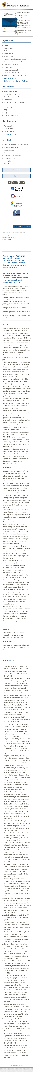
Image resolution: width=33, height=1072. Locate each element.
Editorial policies (9, 158)
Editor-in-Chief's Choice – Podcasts (16, 81)
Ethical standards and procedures (15, 97)
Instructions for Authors (12, 94)
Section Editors (9, 153)
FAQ (5, 113)
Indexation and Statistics (12, 156)
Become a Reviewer (10, 134)
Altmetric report (9, 164)
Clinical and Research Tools (13, 62)
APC (5, 110)
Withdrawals (8, 100)
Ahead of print (9, 56)
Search (16, 176)
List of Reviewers (9, 131)
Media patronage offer (11, 70)
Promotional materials (11, 73)
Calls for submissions (11, 64)
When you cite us (10, 78)
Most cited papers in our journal (15, 75)
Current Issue (8, 48)
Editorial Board (9, 150)
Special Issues (8, 54)
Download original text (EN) (22, 226)
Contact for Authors (11, 115)
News (6, 45)
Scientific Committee (11, 147)
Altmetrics (7, 161)
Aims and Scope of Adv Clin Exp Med (16, 145)
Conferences (8, 67)
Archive (6, 51)
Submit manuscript (10, 91)
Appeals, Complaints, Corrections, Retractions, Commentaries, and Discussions (15, 104)
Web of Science (9, 129)
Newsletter (16, 170)
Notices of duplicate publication (15, 59)
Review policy (8, 126)
